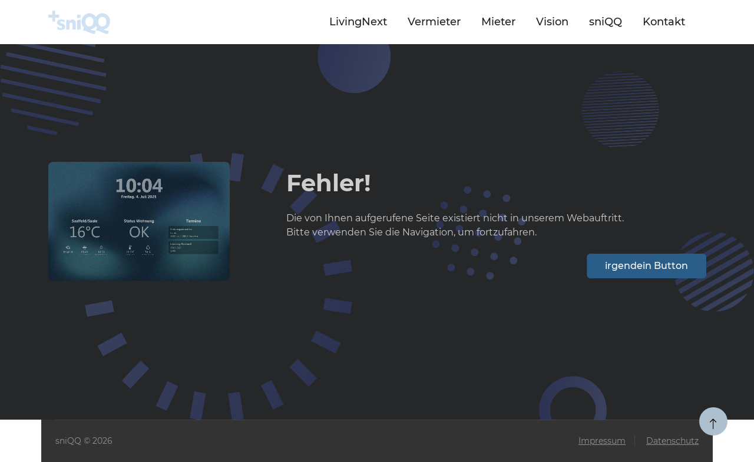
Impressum (602, 441)
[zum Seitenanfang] (713, 421)
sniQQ (605, 21)
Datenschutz (672, 441)
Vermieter (434, 21)
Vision (552, 21)
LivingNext (358, 21)
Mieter (498, 21)
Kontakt (664, 21)
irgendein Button (647, 265)
